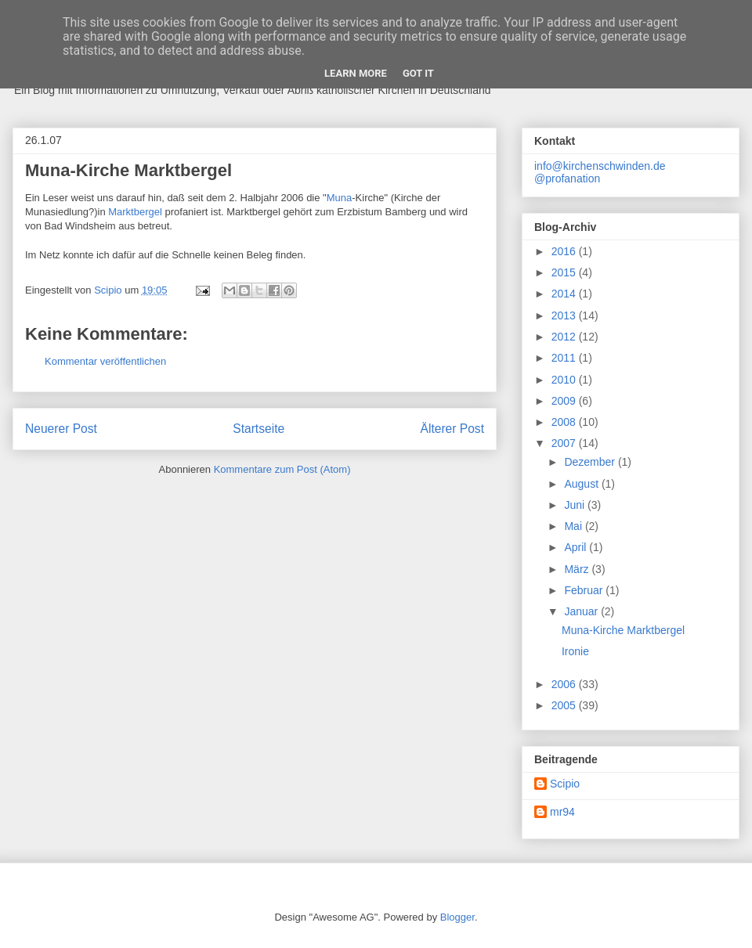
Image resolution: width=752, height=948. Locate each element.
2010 (565, 379)
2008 (565, 422)
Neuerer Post (61, 428)
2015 (565, 272)
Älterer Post (452, 428)
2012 (565, 336)
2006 (565, 684)
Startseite (258, 428)
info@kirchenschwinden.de (600, 166)
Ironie (575, 651)
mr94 (562, 812)
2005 (565, 705)
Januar (582, 611)
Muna (339, 198)
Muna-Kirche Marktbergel (623, 630)
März (577, 569)
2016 (565, 251)
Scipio (565, 783)
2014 (565, 293)
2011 (565, 357)
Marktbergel (136, 212)
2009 (565, 401)
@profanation (567, 178)
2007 (565, 443)
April (576, 547)
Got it (418, 73)
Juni (576, 505)
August (582, 484)
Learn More (355, 73)
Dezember (590, 462)
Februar (585, 590)
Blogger (457, 917)
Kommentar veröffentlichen (105, 361)
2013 (565, 315)
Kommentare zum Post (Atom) (282, 469)
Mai (574, 526)
